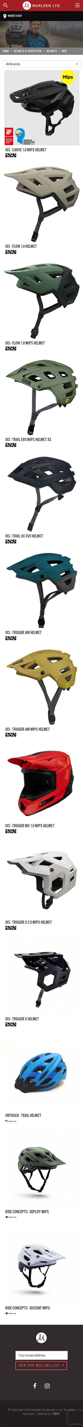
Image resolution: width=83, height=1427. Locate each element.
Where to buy (12, 16)
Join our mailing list (41, 1365)
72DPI (55, 1413)
